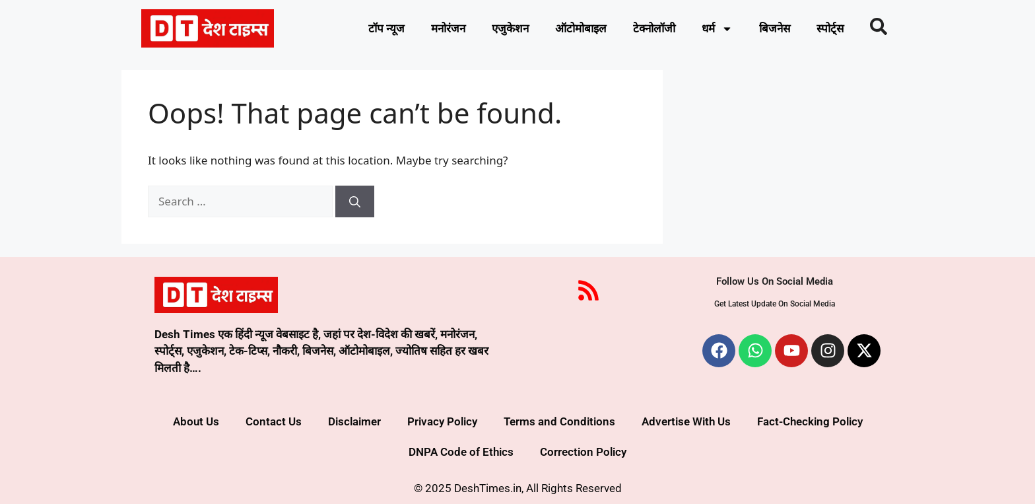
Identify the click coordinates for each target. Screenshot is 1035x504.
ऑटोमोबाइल (581, 28)
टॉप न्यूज (386, 28)
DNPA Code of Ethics (461, 451)
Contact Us (274, 421)
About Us (196, 421)
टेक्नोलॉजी (654, 28)
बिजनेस (774, 28)
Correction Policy (583, 451)
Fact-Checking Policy (810, 421)
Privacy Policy (442, 421)
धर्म (717, 29)
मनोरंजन (448, 28)
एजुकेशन (510, 28)
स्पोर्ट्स (830, 28)
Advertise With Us (686, 421)
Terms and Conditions (559, 421)
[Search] (354, 201)
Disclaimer (354, 421)
